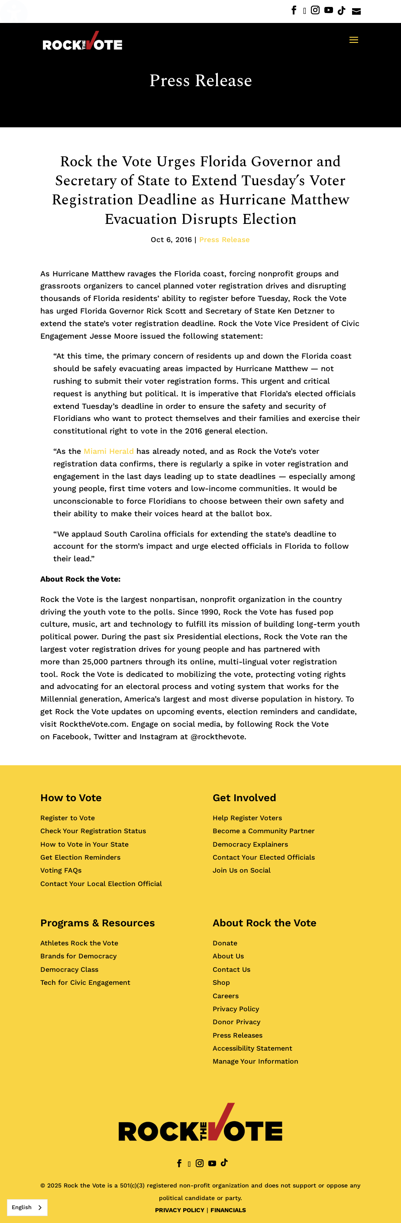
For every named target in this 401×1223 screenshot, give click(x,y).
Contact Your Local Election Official (101, 884)
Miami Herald (109, 451)
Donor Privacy (236, 1022)
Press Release (200, 81)
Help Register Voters (247, 818)
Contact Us (231, 969)
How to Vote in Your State (84, 844)
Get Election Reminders (80, 857)
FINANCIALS (228, 1210)
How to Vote (71, 798)
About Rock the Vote (265, 923)
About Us (228, 956)
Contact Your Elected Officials (264, 857)
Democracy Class (69, 969)
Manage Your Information (255, 1061)
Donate (225, 943)
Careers (226, 996)
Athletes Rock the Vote (79, 943)
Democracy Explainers (250, 844)
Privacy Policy (236, 1009)
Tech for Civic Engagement (85, 982)
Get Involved (244, 798)
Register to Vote (67, 818)
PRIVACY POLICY (179, 1210)
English (22, 1207)
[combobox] (27, 1207)
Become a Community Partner (264, 831)
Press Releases (237, 1035)
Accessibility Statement (252, 1048)
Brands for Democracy (78, 956)
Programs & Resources (97, 923)
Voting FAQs (60, 870)
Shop (221, 982)
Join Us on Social (242, 870)
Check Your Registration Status (93, 831)
